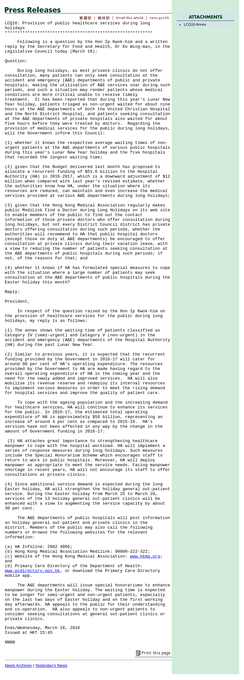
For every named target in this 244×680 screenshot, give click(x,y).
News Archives (18, 665)
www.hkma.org (145, 556)
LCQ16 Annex (195, 24)
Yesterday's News (51, 665)
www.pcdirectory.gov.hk (32, 570)
